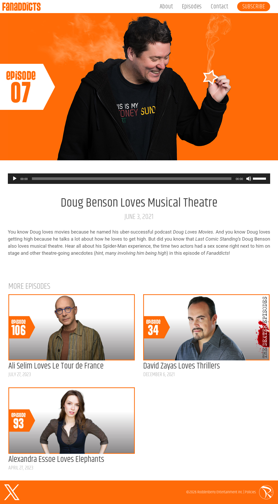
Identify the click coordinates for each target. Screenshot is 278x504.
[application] (139, 178)
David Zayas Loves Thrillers (181, 366)
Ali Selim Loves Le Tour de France (56, 366)
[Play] (14, 178)
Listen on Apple (210, 151)
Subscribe (253, 6)
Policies (250, 492)
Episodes (192, 6)
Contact (219, 6)
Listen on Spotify (257, 151)
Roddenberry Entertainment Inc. (220, 492)
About (166, 6)
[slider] (132, 178)
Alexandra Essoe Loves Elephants (56, 459)
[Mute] (248, 178)
